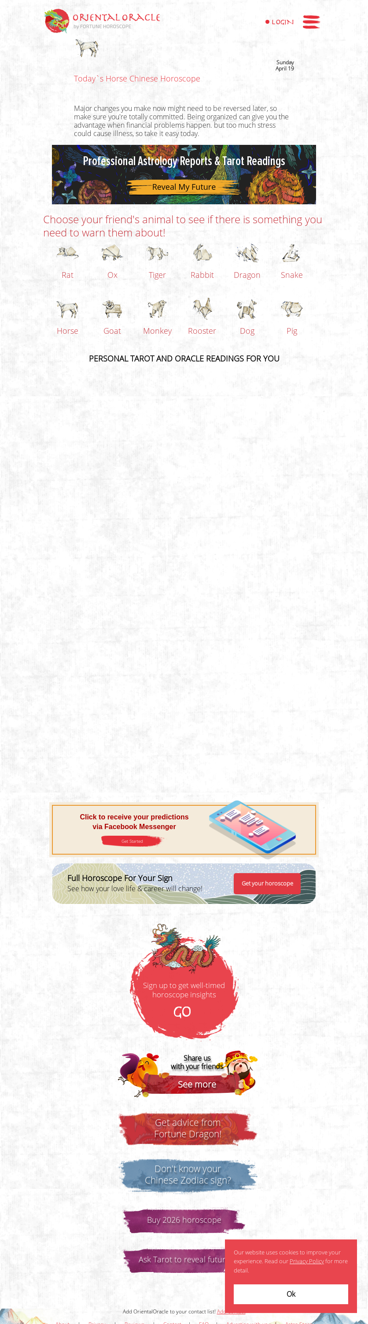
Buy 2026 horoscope (184, 1220)
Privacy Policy (307, 1261)
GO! (184, 1012)
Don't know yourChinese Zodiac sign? (188, 1174)
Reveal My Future (184, 186)
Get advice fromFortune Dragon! (187, 1128)
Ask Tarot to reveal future (184, 1260)
